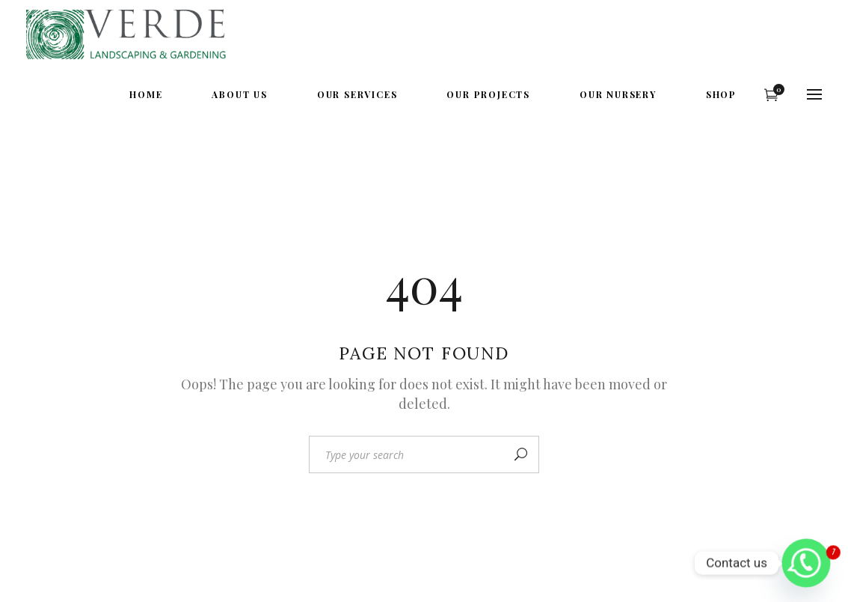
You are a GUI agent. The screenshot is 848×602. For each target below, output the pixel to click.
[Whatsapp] (806, 563)
